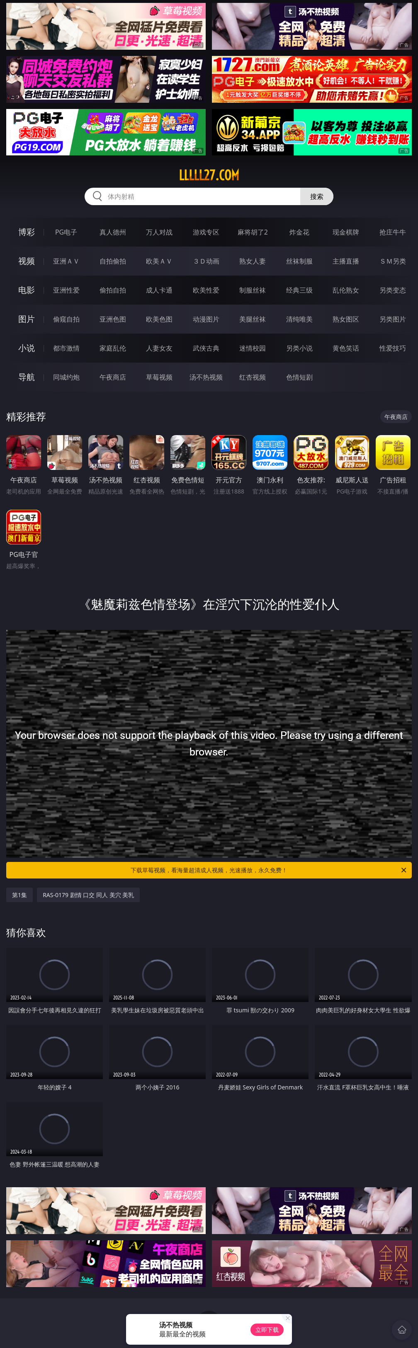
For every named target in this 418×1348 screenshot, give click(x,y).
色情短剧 (299, 377)
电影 (26, 289)
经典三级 (299, 290)
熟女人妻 (252, 261)
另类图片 (392, 319)
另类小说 (299, 348)
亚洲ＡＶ (66, 261)
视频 (26, 260)
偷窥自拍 (66, 319)
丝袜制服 (299, 261)
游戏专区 (206, 232)
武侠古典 (206, 348)
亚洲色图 (113, 319)
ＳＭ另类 (392, 261)
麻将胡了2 (253, 232)
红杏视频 (252, 377)
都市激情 (66, 348)
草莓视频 (159, 377)
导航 (26, 376)
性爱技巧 (392, 348)
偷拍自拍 (113, 290)
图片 (26, 318)
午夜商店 (113, 377)
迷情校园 (252, 348)
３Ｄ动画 (206, 261)
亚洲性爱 (66, 290)
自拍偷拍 (113, 261)
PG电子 (66, 232)
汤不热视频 (206, 377)
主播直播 (346, 261)
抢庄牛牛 (392, 232)
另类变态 (392, 290)
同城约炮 (66, 377)
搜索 (316, 196)
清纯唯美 (299, 319)
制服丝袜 (252, 290)
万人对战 (159, 232)
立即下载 (267, 1329)
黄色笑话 (346, 348)
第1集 (19, 895)
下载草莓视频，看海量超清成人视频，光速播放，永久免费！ (269, 870)
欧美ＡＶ (159, 261)
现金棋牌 (346, 232)
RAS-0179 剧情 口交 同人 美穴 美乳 (88, 895)
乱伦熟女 (346, 290)
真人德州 (113, 232)
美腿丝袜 (252, 319)
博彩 (26, 231)
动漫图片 (206, 319)
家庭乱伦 (113, 348)
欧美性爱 (206, 290)
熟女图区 (346, 319)
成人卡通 (159, 290)
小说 (26, 347)
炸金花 (299, 232)
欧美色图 (159, 319)
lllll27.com (209, 175)
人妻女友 (159, 348)
